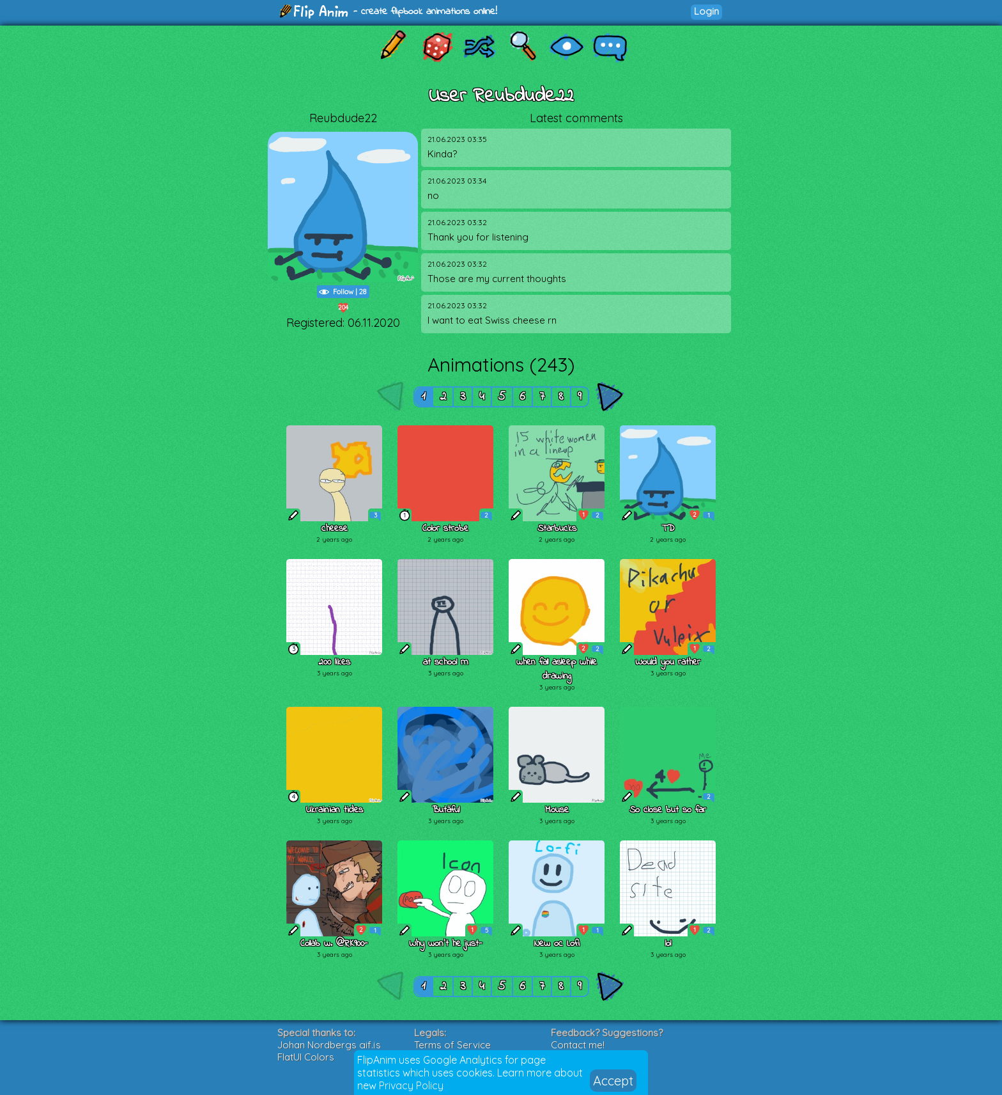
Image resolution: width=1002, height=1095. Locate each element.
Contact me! (578, 1045)
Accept (613, 1081)
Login (706, 11)
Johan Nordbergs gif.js (329, 1045)
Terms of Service (452, 1045)
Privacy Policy (411, 1085)
